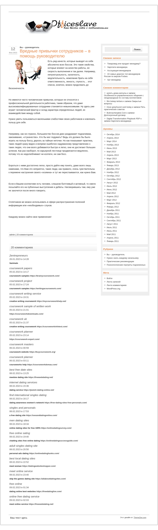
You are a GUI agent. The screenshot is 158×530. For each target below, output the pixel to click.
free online (15, 483)
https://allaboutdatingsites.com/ (50, 479)
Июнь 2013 (112, 148)
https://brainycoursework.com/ (45, 276)
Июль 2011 (112, 227)
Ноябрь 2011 (113, 213)
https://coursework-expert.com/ (24, 339)
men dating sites (19, 420)
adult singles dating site (23, 445)
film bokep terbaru (115, 101)
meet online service (21, 471)
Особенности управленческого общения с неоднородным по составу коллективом (124, 96)
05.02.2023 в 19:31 (19, 297)
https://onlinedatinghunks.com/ (44, 453)
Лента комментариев (116, 285)
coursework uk (18, 319)
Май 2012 (111, 193)
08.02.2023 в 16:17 (19, 398)
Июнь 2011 (112, 231)
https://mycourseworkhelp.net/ (51, 301)
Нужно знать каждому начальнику (123, 258)
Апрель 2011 (113, 238)
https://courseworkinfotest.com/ (52, 326)
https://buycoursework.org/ (42, 352)
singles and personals (22, 407)
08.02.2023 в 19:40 (19, 436)
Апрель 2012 (113, 196)
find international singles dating (27, 395)
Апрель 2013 (113, 155)
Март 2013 (112, 158)
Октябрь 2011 (113, 217)
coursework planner (21, 331)
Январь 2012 (113, 207)
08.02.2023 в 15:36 (19, 386)
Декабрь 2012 (113, 169)
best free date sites (20, 369)
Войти (109, 278)
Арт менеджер (114, 80)
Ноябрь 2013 (113, 145)
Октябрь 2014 (113, 134)
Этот (122, 517)
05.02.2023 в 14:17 (19, 272)
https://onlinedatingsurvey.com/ (56, 428)
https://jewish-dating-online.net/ (39, 390)
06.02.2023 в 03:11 (19, 360)
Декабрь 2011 (113, 210)
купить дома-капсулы (117, 93)
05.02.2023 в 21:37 (19, 322)
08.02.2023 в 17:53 (19, 411)
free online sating (19, 433)
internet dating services (23, 382)
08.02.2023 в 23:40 (19, 474)
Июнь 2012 (112, 189)
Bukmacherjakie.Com (116, 113)
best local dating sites (22, 458)
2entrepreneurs (18, 255)
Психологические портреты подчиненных (126, 265)
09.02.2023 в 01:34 (19, 487)
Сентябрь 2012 (114, 179)
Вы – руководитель (29, 47)
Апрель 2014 (113, 138)
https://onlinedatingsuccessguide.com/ (59, 441)
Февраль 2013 (113, 162)
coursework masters (21, 344)
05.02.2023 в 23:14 (19, 335)
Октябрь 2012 (113, 176)
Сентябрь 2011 (114, 220)
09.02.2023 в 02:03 (19, 500)
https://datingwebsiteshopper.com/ (39, 466)
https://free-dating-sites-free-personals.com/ (65, 402)
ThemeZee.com (140, 517)
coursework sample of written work (30, 306)
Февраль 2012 (113, 203)
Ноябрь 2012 (113, 172)
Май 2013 (111, 151)
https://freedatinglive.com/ (49, 491)
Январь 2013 (113, 165)
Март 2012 (112, 200)
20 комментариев (25, 234)
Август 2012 (112, 182)
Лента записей (113, 282)
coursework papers (20, 268)
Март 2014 (112, 141)
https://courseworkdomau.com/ (42, 364)
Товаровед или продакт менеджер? (124, 63)
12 (13, 49)
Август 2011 (112, 224)
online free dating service (24, 496)
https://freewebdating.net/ (40, 377)
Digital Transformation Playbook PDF (123, 118)
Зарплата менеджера (117, 67)
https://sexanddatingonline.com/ (41, 415)
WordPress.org (113, 288)
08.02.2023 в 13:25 (19, 373)
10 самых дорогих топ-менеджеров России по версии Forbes (122, 75)
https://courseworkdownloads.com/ (26, 314)
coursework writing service (25, 293)
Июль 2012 (112, 186)
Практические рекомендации (120, 261)
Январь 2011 (113, 241)
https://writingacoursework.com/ (45, 288)
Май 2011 (111, 234)
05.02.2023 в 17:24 (19, 284)
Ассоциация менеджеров (119, 70)
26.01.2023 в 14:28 (19, 259)
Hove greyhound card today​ (119, 107)
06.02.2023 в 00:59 (19, 348)
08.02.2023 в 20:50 (19, 449)
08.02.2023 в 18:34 (19, 424)
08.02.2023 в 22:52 (19, 462)
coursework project (20, 280)
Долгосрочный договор (115, 115)
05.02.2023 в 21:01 (19, 310)
